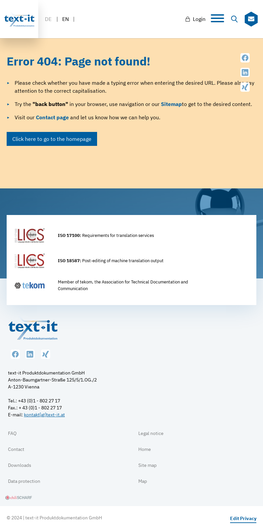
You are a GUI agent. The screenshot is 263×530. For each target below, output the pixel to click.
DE (48, 19)
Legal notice (151, 433)
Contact (16, 449)
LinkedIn (245, 72)
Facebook (245, 57)
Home (144, 449)
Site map (147, 465)
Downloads (19, 465)
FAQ (12, 433)
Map (142, 481)
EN (65, 19)
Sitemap (171, 104)
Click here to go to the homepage (51, 139)
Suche (234, 19)
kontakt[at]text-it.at (44, 415)
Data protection (24, 481)
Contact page (52, 117)
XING (245, 87)
